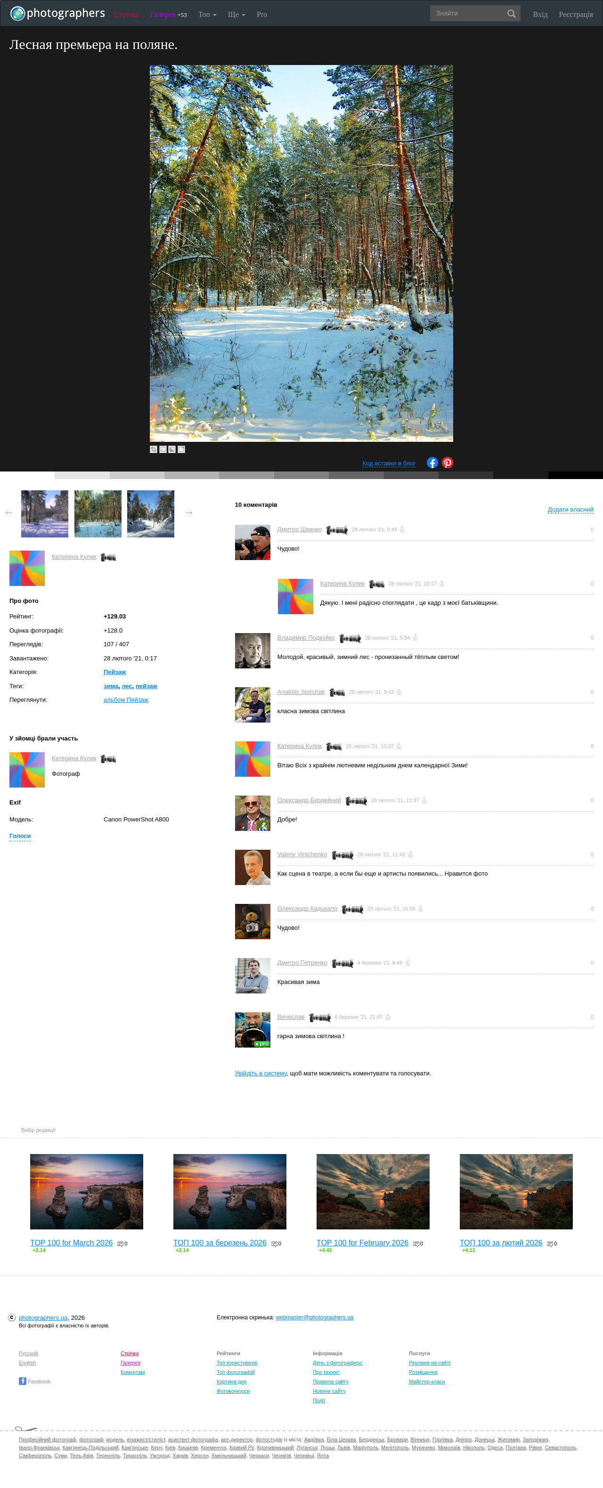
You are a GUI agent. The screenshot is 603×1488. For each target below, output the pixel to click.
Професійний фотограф (47, 1439)
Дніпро (464, 1439)
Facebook (34, 1381)
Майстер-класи (427, 1381)
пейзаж (146, 686)
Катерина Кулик (74, 556)
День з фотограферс (338, 1363)
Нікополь (473, 1447)
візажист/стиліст (146, 1439)
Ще (236, 14)
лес (127, 686)
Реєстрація (576, 14)
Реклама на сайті (429, 1363)
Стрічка (126, 14)
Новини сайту (329, 1391)
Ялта (323, 1455)
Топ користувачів (237, 1363)
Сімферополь (35, 1455)
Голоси (20, 835)
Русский (28, 1353)
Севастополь (560, 1447)
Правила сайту (331, 1381)
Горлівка (442, 1439)
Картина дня (231, 1381)
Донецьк (484, 1439)
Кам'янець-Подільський (91, 1447)
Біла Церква (341, 1439)
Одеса (495, 1447)
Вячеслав (291, 1016)
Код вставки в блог (389, 463)
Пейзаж (115, 671)
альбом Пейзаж (126, 699)
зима (111, 686)
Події (319, 1400)
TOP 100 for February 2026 (362, 1243)
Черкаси (259, 1455)
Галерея (168, 14)
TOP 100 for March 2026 (71, 1243)
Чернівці (304, 1455)
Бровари (397, 1439)
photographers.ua (43, 1317)
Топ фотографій (236, 1372)
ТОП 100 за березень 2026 (220, 1243)
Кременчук (213, 1447)
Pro (262, 14)
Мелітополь (395, 1447)
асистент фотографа (193, 1439)
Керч (157, 1447)
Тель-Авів (81, 1455)
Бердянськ (371, 1439)
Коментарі (133, 1372)
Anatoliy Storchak (301, 691)
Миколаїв (449, 1447)
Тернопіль (108, 1455)
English (27, 1363)
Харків (180, 1455)
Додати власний (571, 509)
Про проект (326, 1372)
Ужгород (160, 1455)
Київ (170, 1447)
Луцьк (327, 1447)
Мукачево (423, 1447)
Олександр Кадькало (307, 908)
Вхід (540, 14)
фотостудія (269, 1439)
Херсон (199, 1455)
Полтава (515, 1447)
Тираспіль (135, 1455)
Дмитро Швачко (299, 529)
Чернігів (281, 1455)
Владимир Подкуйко (306, 637)
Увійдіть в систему (261, 1073)
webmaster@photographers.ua (315, 1317)
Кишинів (188, 1447)
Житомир (508, 1439)
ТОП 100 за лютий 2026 (501, 1243)
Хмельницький (229, 1455)
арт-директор (237, 1439)
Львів (343, 1447)
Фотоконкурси (233, 1391)
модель (115, 1439)
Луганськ (307, 1447)
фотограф (91, 1439)
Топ (207, 14)
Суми (60, 1455)
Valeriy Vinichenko (302, 854)
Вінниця (420, 1439)
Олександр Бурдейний (309, 800)
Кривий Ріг (241, 1447)
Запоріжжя (535, 1439)
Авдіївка (314, 1439)
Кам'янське (135, 1447)
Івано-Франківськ (39, 1447)
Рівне (535, 1447)
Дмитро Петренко (302, 962)
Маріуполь (365, 1447)
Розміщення (423, 1372)
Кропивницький (275, 1447)
